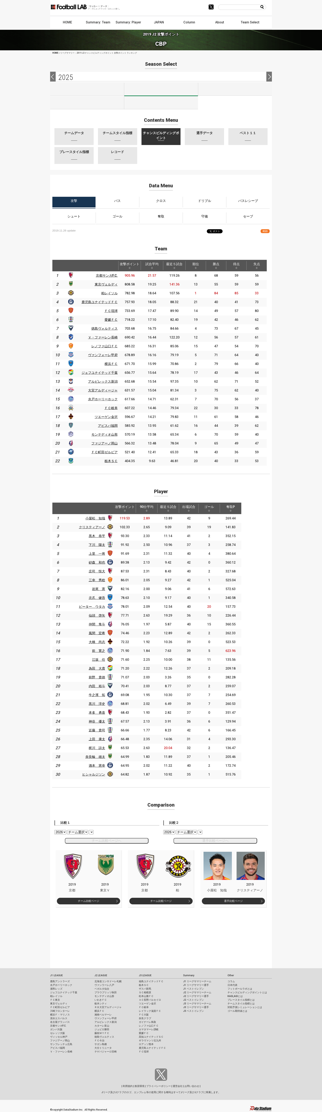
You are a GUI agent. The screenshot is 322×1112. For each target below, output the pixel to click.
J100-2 (161, 102)
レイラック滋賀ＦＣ (150, 1011)
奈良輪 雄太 (98, 757)
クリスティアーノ (95, 527)
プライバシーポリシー (158, 1086)
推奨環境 (139, 1086)
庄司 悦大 (99, 571)
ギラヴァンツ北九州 (150, 1040)
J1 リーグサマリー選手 (196, 985)
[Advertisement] (161, 936)
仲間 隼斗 (99, 624)
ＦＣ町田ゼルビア (60, 1007)
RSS (265, 231)
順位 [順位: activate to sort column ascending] (195, 265)
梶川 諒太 (99, 748)
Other (231, 975)
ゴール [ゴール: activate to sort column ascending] (215, 508)
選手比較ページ (233, 900)
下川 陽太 (99, 545)
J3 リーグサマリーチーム (197, 1003)
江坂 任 (101, 660)
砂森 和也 (99, 562)
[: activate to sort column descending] (57, 265)
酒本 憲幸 (99, 766)
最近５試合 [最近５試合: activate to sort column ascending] (174, 265)
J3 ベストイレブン (193, 1011)
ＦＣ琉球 (144, 1051)
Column (189, 22)
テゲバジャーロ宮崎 (105, 1051)
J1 (87, 89)
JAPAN (159, 22)
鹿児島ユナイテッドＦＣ (152, 1047)
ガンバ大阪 (56, 1029)
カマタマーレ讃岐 (149, 1029)
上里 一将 (99, 554)
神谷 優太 (99, 721)
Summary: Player (128, 22)
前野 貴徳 (99, 677)
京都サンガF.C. (58, 1025)
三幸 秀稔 (99, 580)
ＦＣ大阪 (144, 1014)
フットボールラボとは (240, 988)
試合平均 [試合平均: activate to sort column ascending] (152, 265)
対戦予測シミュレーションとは (245, 1007)
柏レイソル (56, 996)
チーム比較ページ (88, 900)
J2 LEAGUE (100, 975)
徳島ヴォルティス (104, 1036)
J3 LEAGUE (145, 975)
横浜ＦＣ (99, 1011)
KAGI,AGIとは (235, 996)
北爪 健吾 (99, 598)
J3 (235, 89)
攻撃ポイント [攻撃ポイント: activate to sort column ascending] (129, 265)
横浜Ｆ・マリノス (60, 1014)
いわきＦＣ (100, 999)
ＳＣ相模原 (145, 992)
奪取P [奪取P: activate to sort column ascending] (237, 508)
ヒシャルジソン (96, 774)
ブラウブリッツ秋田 (105, 992)
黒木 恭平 (99, 536)
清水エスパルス (58, 1018)
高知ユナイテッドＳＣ (151, 1036)
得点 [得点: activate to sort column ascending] (236, 265)
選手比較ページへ (215, 840)
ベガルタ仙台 (101, 988)
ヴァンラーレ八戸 (104, 985)
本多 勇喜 (99, 713)
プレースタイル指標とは (241, 999)
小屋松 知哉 (98, 518)
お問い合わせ (191, 1086)
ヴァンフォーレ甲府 (105, 1018)
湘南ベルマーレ (103, 1014)
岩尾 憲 (101, 589)
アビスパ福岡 (57, 1047)
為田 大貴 (99, 668)
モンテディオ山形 (104, 996)
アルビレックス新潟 (105, 1022)
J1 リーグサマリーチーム (197, 981)
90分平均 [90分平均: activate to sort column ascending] (150, 508)
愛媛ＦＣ (144, 1033)
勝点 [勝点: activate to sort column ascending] (216, 265)
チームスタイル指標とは (241, 1003)
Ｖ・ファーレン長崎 (61, 1051)
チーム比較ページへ (106, 840)
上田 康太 (99, 739)
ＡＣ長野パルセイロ (150, 999)
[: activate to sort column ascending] (70, 265)
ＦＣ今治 (99, 1040)
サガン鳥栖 (100, 1044)
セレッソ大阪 (57, 1033)
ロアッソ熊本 (146, 1044)
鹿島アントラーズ (60, 981)
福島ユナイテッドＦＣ (151, 981)
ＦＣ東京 (55, 999)
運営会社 (178, 1086)
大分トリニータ (103, 1047)
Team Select (250, 22)
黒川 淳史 (99, 704)
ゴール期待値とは (237, 1011)
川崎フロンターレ (60, 1011)
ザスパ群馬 (145, 988)
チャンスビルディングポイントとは (247, 992)
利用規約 (128, 1086)
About (219, 22)
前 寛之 (101, 651)
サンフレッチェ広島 (61, 1044)
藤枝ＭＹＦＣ (101, 1033)
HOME (67, 22)
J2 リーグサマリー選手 (196, 996)
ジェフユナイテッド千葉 (63, 992)
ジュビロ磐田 (101, 1029)
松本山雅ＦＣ (146, 996)
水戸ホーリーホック (61, 985)
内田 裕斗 (99, 686)
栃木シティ (100, 1003)
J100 (87, 102)
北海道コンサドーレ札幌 (108, 981)
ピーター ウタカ (95, 607)
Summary (188, 975)
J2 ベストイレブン (193, 999)
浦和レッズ (56, 988)
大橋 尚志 (99, 642)
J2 (161, 89)
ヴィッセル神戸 (58, 1036)
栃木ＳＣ (144, 985)
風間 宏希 (99, 633)
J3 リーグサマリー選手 (196, 1007)
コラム (231, 981)
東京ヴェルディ (58, 1003)
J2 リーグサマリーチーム (197, 992)
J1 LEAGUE (56, 975)
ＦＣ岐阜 (144, 1007)
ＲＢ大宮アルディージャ (108, 1007)
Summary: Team (98, 22)
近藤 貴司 (99, 730)
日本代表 (232, 985)
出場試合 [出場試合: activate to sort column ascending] (194, 508)
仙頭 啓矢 (99, 615)
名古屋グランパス (60, 1022)
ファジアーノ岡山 (60, 1040)
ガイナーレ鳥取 (147, 1022)
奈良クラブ (145, 1018)
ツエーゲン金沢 (147, 1003)
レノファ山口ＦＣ (149, 1025)
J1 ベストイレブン (193, 988)
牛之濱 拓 (99, 695)
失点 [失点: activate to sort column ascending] (256, 265)
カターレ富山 (101, 1025)
